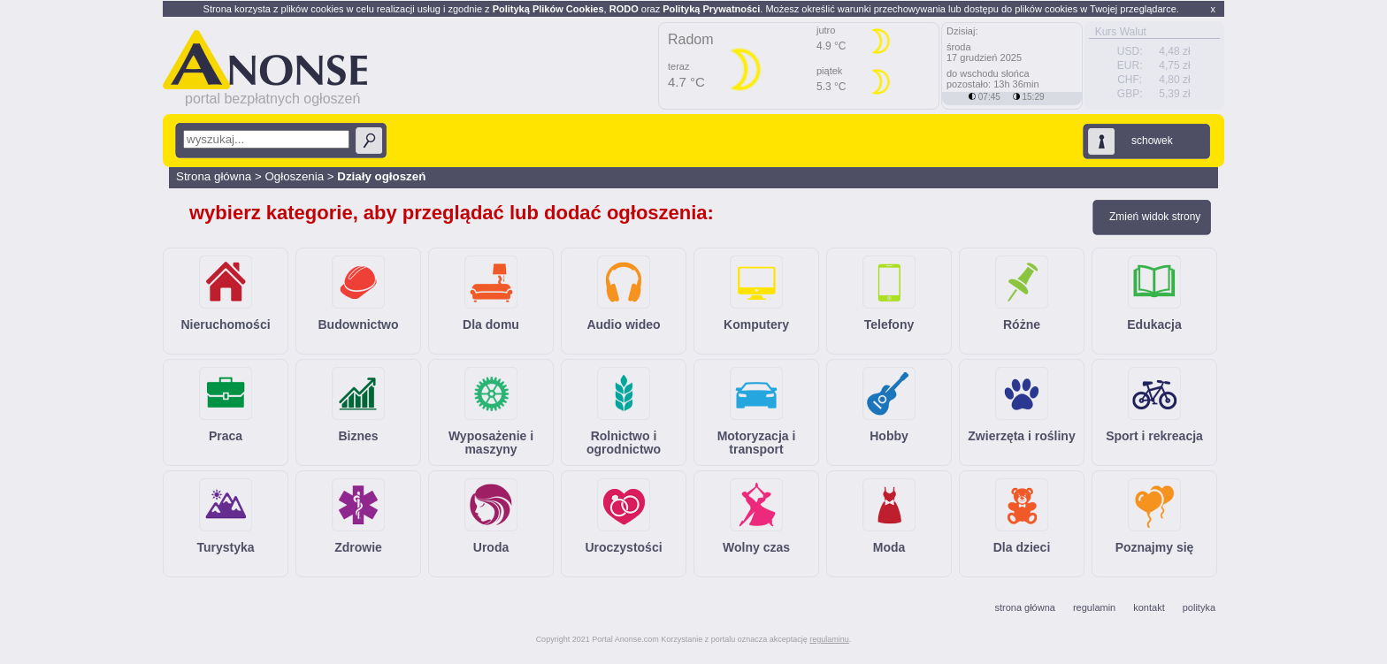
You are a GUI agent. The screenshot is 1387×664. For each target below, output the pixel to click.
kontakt (1148, 607)
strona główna (1024, 607)
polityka (1199, 607)
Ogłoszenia (295, 176)
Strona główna (213, 176)
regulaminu (829, 639)
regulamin (1094, 607)
